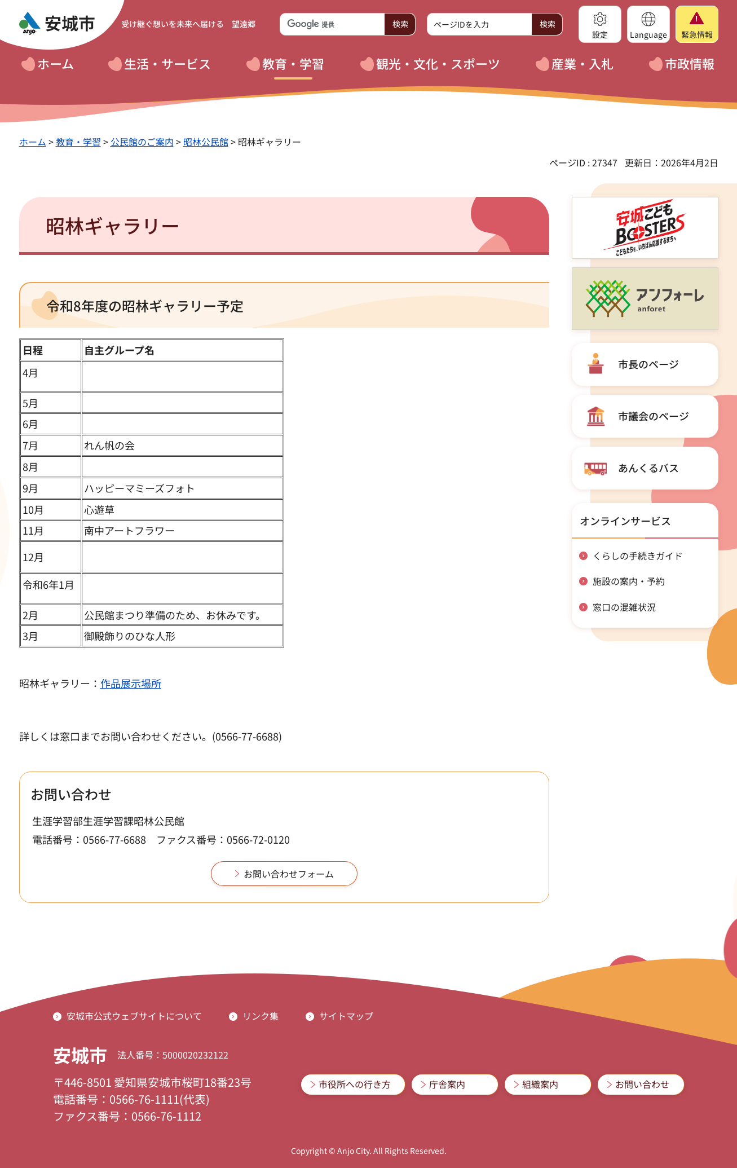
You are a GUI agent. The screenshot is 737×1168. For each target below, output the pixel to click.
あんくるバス (648, 467)
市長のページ (648, 363)
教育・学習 (78, 141)
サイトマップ (346, 1015)
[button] (600, 24)
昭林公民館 (205, 141)
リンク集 (260, 1015)
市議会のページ (653, 415)
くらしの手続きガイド (638, 555)
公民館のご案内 (142, 141)
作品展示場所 (130, 683)
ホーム (32, 141)
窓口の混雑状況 (624, 607)
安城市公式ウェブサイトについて (134, 1015)
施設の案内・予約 (629, 581)
